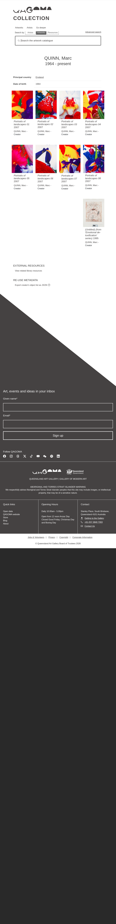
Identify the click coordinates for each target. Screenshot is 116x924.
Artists (29, 28)
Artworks (19, 28)
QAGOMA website (11, 514)
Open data (8, 511)
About (5, 524)
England (40, 77)
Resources (53, 32)
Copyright (63, 537)
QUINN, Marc (20, 131)
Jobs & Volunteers (36, 537)
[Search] (58, 41)
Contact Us (90, 526)
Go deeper (41, 28)
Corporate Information (82, 537)
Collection (31, 18)
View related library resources (28, 271)
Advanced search (93, 32)
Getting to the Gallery (94, 518)
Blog (5, 520)
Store (5, 517)
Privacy (51, 537)
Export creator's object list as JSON (31, 285)
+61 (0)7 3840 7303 (94, 522)
